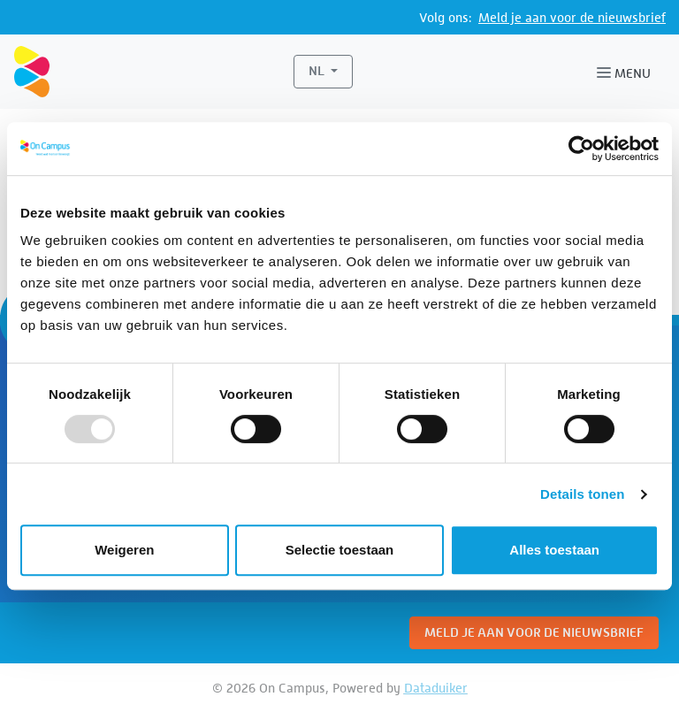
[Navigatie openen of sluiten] (627, 71)
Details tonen (582, 493)
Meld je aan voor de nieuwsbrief (572, 17)
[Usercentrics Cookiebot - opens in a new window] (581, 148)
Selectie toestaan (340, 549)
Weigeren (124, 549)
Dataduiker (436, 687)
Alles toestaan (554, 549)
